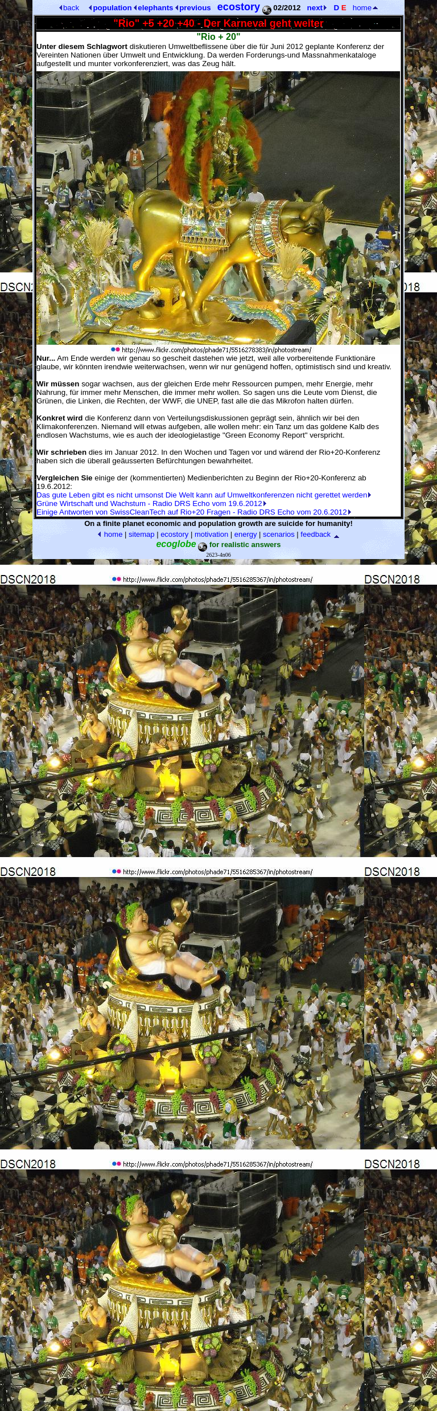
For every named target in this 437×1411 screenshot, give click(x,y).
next (317, 7)
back (69, 7)
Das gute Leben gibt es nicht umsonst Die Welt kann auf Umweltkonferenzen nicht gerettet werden (203, 495)
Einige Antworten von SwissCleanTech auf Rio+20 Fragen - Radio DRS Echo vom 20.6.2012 (193, 512)
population (110, 7)
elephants (153, 7)
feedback (315, 534)
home (365, 7)
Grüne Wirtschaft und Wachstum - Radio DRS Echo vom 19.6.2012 (151, 503)
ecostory (174, 534)
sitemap (142, 534)
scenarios (279, 534)
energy (245, 534)
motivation (211, 534)
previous (193, 7)
